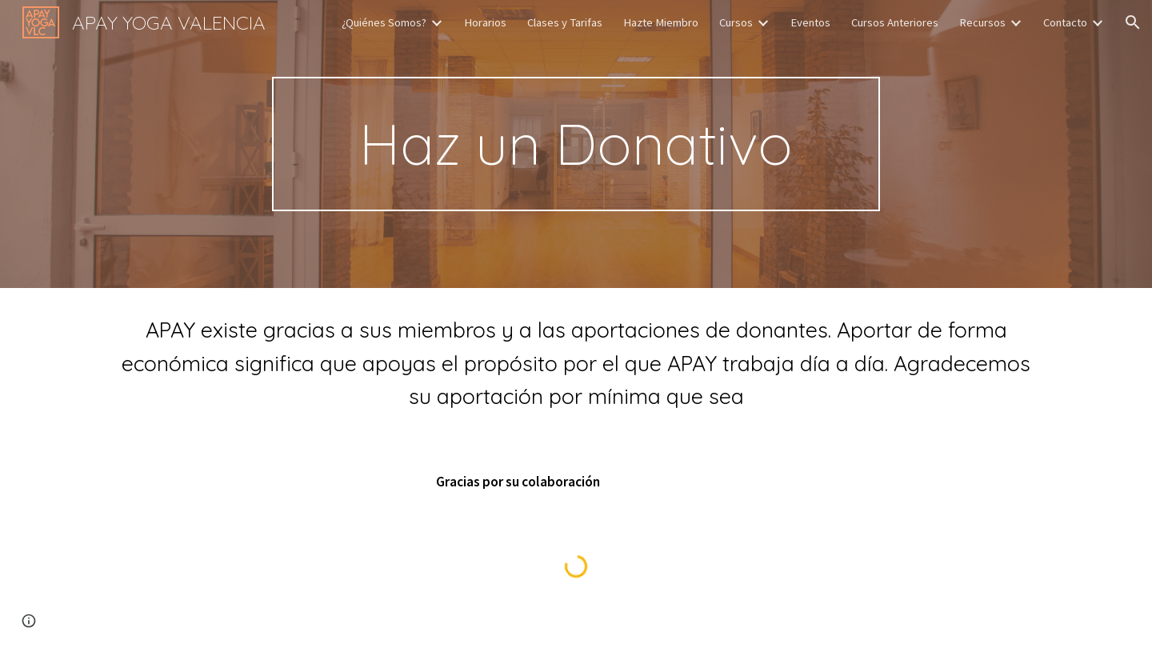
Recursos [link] (982, 22)
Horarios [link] (485, 22)
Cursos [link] (736, 22)
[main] (576, 144)
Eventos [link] (810, 22)
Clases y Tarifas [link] (564, 22)
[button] (1133, 22)
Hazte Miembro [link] (660, 22)
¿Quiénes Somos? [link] (384, 22)
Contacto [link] (1065, 22)
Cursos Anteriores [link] (894, 22)
